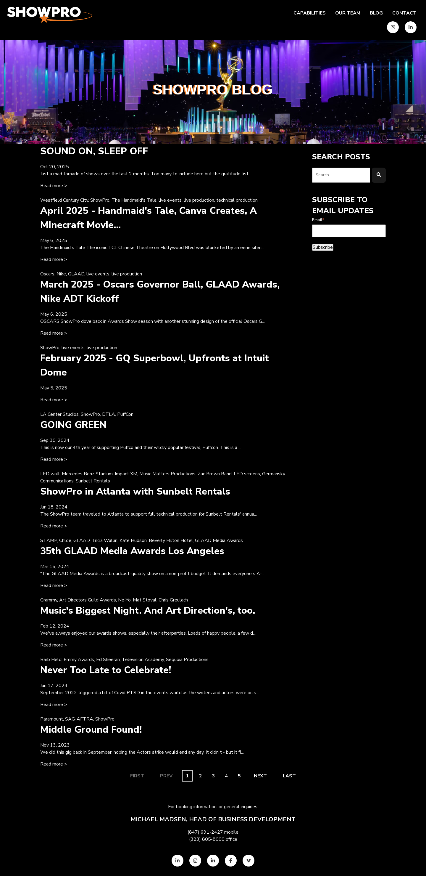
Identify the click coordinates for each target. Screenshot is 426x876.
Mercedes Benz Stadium (87, 474)
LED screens (247, 474)
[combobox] (341, 175)
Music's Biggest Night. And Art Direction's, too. (147, 610)
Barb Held (51, 659)
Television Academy (143, 659)
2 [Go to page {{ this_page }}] (200, 776)
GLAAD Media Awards (219, 540)
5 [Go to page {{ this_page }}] (239, 776)
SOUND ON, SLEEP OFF (94, 151)
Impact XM (126, 474)
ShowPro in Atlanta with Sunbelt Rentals (135, 491)
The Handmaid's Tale (134, 200)
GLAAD (76, 274)
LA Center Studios (59, 414)
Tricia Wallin (104, 540)
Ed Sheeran (108, 659)
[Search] (379, 175)
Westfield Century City (64, 200)
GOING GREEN (73, 424)
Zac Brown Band (215, 474)
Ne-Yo (124, 600)
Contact (404, 13)
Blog (376, 13)
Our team (347, 13)
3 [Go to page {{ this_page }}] (213, 776)
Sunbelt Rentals (93, 481)
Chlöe (65, 540)
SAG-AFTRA (79, 719)
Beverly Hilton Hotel (171, 540)
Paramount (51, 719)
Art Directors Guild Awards (87, 600)
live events (170, 200)
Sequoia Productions (187, 659)
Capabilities (309, 13)
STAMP (48, 540)
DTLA (108, 414)
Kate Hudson (133, 540)
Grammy (48, 600)
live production (199, 200)
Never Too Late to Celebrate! (105, 670)
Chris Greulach (173, 600)
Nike (61, 274)
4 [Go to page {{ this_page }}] (226, 776)
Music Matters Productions (167, 474)
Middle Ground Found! (91, 729)
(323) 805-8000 (207, 839)
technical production (237, 200)
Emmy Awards (79, 659)
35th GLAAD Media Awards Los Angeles (132, 551)
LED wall (50, 474)
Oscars (47, 274)
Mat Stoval (144, 600)
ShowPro (99, 200)
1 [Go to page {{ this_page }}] (187, 776)
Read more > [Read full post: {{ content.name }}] (53, 185)
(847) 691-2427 (205, 832)
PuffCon (125, 414)
